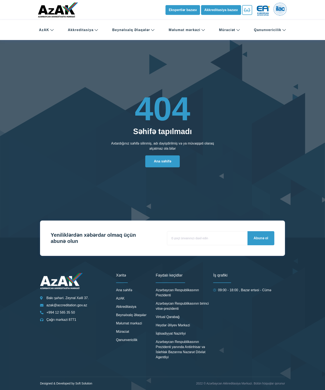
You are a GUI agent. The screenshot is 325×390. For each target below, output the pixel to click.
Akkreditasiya (83, 30)
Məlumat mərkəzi (187, 30)
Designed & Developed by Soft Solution (66, 383)
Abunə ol (261, 238)
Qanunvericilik (270, 30)
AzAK (46, 30)
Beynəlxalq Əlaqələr (133, 30)
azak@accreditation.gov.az (66, 305)
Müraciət (229, 30)
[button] (182, 10)
